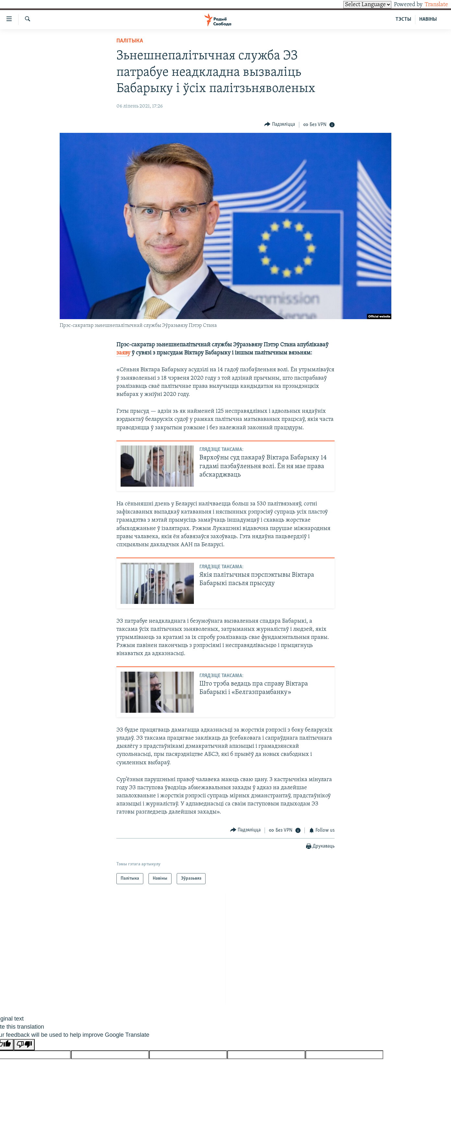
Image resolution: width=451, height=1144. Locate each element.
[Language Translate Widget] (356, 4)
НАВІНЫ (428, 19)
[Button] (279, 125)
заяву (123, 353)
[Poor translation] (24, 1044)
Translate (430, 5)
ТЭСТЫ (403, 19)
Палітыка (129, 41)
